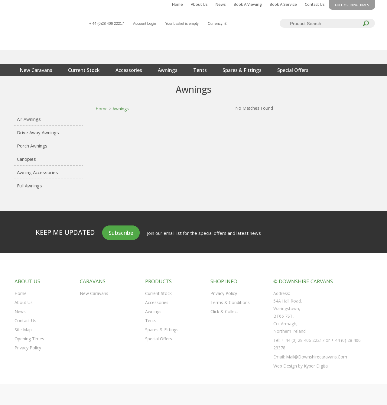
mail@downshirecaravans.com (316, 357)
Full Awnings (29, 186)
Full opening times (352, 5)
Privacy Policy (28, 348)
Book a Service (283, 4)
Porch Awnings (32, 146)
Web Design (285, 366)
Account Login (144, 23)
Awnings (167, 70)
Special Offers (292, 70)
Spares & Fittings (242, 70)
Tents (200, 70)
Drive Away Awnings (38, 132)
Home (177, 4)
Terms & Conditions (230, 302)
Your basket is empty (182, 23)
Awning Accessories (37, 172)
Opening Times (29, 339)
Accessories (128, 70)
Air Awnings (29, 119)
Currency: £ (217, 23)
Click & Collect (224, 311)
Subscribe (121, 232)
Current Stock (84, 70)
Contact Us (315, 4)
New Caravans (36, 70)
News (221, 4)
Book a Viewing (248, 4)
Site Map (23, 329)
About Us (199, 4)
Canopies (26, 159)
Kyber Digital (316, 366)
